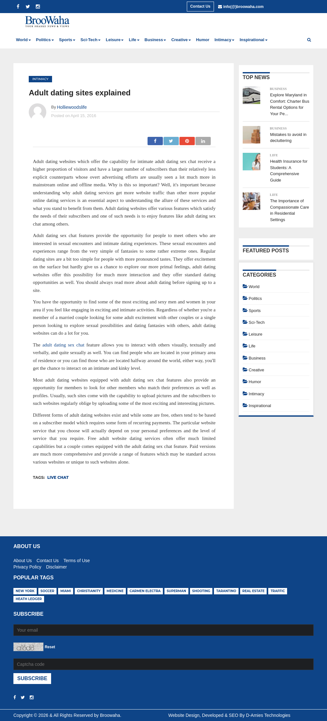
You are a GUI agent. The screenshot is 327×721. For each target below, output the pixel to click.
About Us (22, 559)
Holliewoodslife (72, 107)
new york (25, 591)
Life (274, 155)
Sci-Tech (257, 322)
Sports (255, 310)
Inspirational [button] (253, 39)
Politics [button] (45, 39)
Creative (256, 370)
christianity (89, 591)
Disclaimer (56, 566)
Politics (255, 298)
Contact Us (200, 6)
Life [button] (134, 39)
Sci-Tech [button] (90, 39)
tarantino (226, 591)
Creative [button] (181, 39)
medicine (115, 591)
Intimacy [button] (225, 39)
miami (65, 591)
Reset (50, 647)
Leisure (255, 334)
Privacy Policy (27, 566)
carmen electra (145, 591)
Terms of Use (77, 559)
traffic (277, 591)
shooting (201, 591)
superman (176, 591)
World (254, 286)
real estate (253, 591)
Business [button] (155, 39)
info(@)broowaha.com (243, 6)
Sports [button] (67, 39)
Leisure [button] (115, 39)
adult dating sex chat (63, 344)
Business (278, 89)
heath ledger (29, 599)
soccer (47, 591)
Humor (202, 39)
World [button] (23, 39)
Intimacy (40, 79)
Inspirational (260, 405)
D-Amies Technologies (268, 715)
